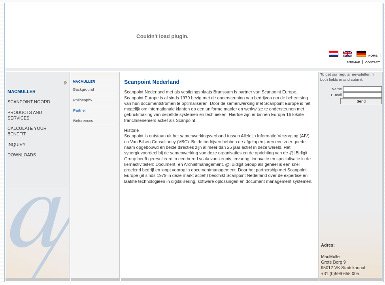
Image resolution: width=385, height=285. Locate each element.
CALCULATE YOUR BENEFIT (27, 131)
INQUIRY (17, 144)
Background (83, 89)
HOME (372, 55)
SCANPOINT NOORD (29, 101)
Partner (79, 110)
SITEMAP (353, 62)
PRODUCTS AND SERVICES (25, 115)
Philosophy (82, 100)
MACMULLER (22, 91)
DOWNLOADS (22, 154)
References (83, 120)
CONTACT (372, 62)
